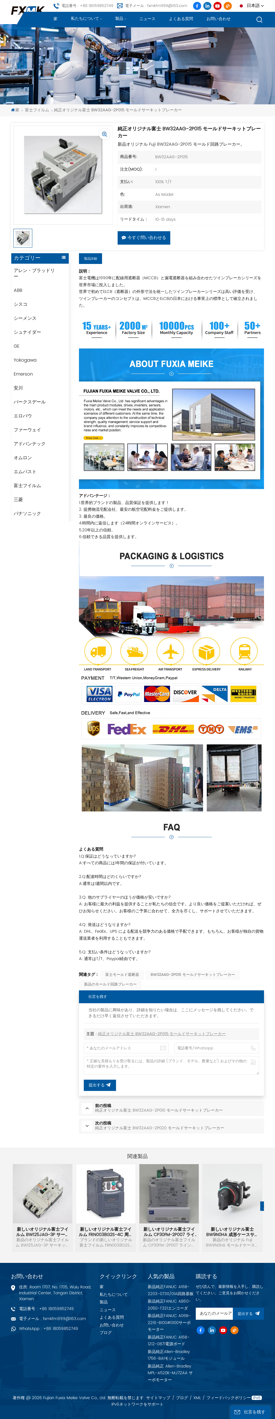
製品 (119, 18)
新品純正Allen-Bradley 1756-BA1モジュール (169, 1355)
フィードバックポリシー (229, 1398)
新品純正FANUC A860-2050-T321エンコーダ (169, 1305)
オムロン (23, 458)
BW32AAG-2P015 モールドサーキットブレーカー (193, 975)
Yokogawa (25, 360)
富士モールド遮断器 (122, 975)
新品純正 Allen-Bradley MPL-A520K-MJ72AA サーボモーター (170, 1373)
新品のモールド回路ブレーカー (110, 984)
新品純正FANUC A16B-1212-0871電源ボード (169, 1341)
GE (16, 346)
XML (197, 1398)
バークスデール (30, 402)
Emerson (23, 374)
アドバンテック (30, 444)
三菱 (18, 499)
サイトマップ (158, 1398)
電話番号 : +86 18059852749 (87, 6)
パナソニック (27, 513)
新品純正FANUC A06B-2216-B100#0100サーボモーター (169, 1323)
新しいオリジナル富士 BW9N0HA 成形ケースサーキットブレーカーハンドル (232, 1232)
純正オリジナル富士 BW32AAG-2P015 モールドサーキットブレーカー (162, 1034)
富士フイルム (37, 110)
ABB (18, 290)
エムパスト (25, 472)
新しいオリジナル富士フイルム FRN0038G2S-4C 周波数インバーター (106, 1232)
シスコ (20, 304)
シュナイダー (27, 332)
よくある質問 (181, 19)
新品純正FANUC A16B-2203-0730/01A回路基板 (171, 1290)
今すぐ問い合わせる (144, 237)
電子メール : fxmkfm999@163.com (156, 6)
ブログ (106, 1332)
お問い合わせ (219, 19)
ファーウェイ (27, 430)
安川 (18, 388)
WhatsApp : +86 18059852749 (48, 1328)
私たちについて (85, 18)
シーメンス (25, 318)
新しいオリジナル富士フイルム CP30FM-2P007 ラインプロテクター (169, 1232)
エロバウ (23, 416)
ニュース (147, 19)
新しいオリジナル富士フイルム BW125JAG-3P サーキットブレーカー (42, 1232)
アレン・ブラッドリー (34, 273)
